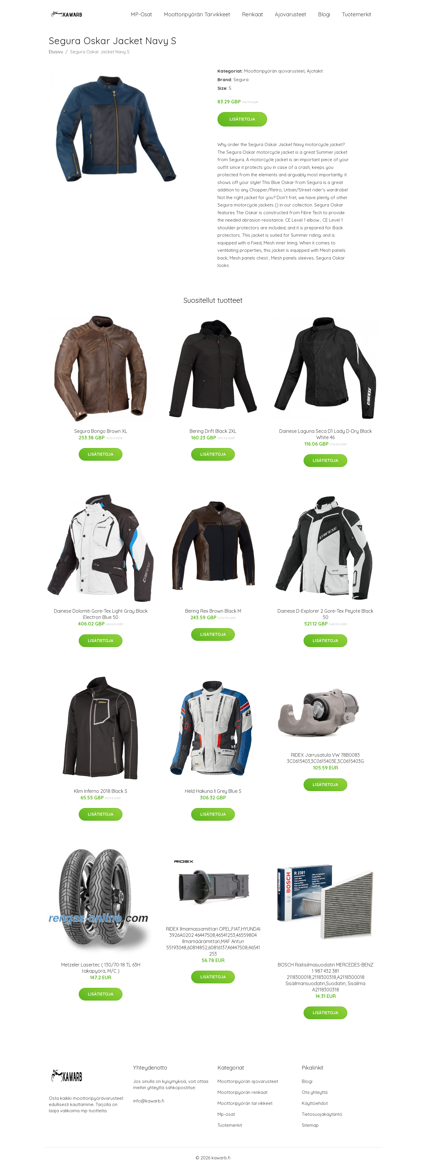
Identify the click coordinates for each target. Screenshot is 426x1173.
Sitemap (310, 1130)
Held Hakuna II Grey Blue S (213, 796)
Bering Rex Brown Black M (213, 616)
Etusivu (56, 57)
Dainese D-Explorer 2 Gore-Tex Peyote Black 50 (325, 619)
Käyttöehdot (315, 1108)
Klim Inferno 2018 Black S (100, 796)
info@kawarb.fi (148, 1106)
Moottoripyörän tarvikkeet (197, 17)
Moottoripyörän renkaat (242, 1097)
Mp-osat (226, 1119)
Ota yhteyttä (314, 1097)
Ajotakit (315, 76)
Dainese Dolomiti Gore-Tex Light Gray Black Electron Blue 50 (101, 619)
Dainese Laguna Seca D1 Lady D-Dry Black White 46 (325, 439)
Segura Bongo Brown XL (100, 436)
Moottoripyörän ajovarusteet (274, 76)
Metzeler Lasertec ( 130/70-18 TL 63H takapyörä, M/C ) (100, 973)
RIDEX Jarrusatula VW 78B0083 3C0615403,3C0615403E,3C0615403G (325, 763)
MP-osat (141, 17)
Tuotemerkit (356, 17)
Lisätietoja (242, 124)
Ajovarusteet (290, 17)
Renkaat (252, 17)
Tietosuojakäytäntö (322, 1119)
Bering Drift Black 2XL (213, 436)
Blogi (324, 17)
